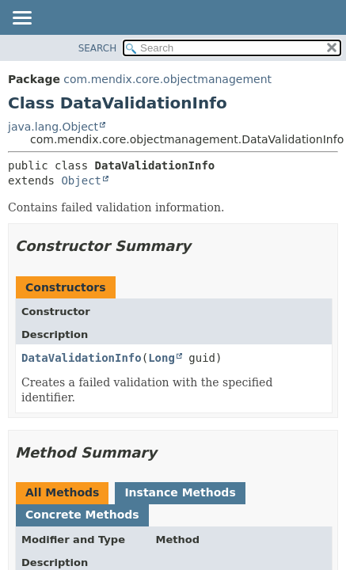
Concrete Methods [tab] (82, 514)
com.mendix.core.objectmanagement (167, 79)
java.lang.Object (53, 126)
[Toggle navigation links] (21, 19)
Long (161, 358)
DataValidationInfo (81, 358)
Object (81, 180)
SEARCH (97, 48)
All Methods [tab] (62, 492)
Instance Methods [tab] (179, 492)
